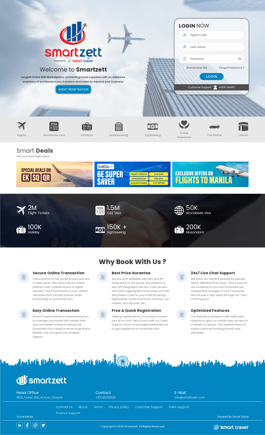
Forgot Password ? (231, 68)
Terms (98, 407)
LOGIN (211, 76)
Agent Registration (73, 89)
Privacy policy (119, 407)
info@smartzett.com (190, 397)
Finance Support (68, 413)
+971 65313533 (105, 397)
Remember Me (197, 68)
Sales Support (179, 407)
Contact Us (64, 407)
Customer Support (149, 407)
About (83, 407)
